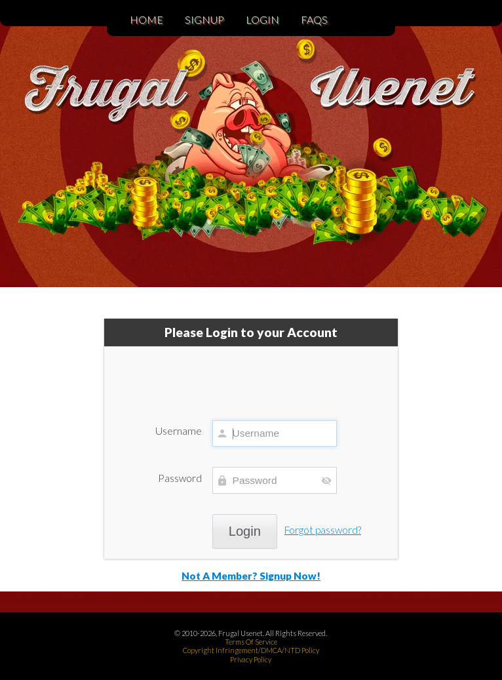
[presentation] (251, 377)
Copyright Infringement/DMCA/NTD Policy (251, 650)
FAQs (314, 19)
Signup (204, 19)
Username (178, 431)
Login (262, 19)
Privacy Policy (250, 659)
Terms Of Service (251, 641)
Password (180, 478)
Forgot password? (322, 530)
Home (146, 19)
